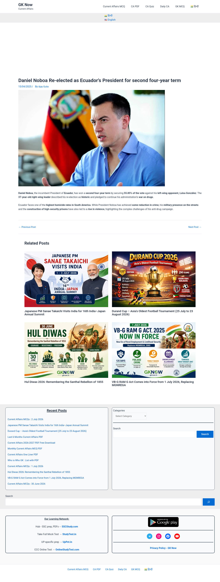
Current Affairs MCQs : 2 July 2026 (26, 418)
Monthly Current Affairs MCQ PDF (26, 447)
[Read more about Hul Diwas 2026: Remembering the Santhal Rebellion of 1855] (66, 349)
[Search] (209, 501)
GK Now (25, 4)
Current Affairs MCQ (121, 6)
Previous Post (28, 227)
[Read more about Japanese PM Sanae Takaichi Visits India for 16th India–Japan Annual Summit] (66, 279)
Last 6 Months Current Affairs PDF (26, 436)
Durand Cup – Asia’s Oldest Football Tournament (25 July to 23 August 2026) (152, 312)
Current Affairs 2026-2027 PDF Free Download (33, 442)
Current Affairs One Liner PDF (24, 453)
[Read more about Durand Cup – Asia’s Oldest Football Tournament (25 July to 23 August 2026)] (154, 279)
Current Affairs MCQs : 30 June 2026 (28, 483)
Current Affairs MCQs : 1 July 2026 (26, 465)
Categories (119, 409)
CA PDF (141, 6)
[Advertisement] (110, 45)
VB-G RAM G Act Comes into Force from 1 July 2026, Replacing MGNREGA (148, 383)
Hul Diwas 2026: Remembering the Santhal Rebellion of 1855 (66, 381)
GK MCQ (181, 6)
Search (117, 428)
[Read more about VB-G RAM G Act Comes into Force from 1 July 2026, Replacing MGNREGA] (154, 349)
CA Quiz (154, 6)
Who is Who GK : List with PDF (24, 459)
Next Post (194, 227)
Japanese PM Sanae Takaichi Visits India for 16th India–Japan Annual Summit (62, 312)
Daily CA (167, 6)
